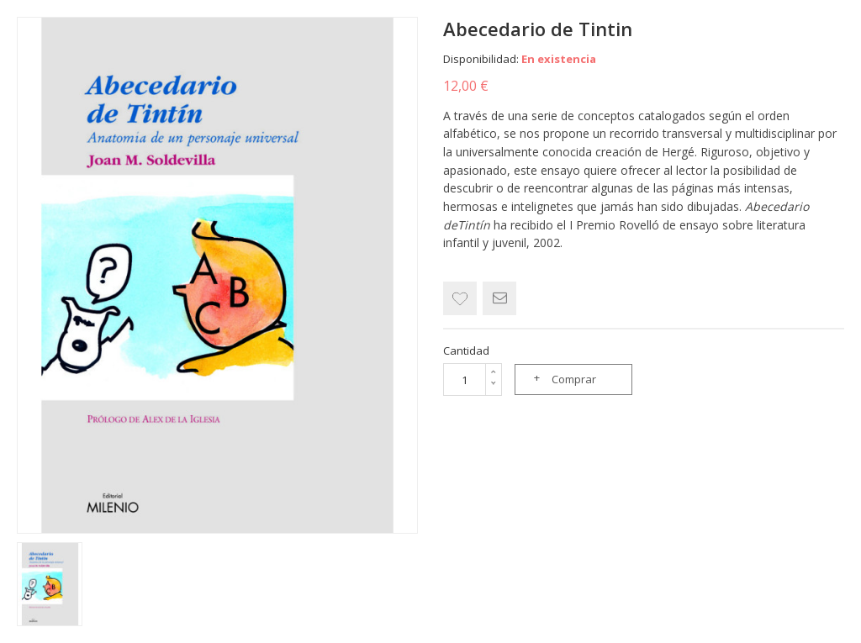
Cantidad (466, 350)
